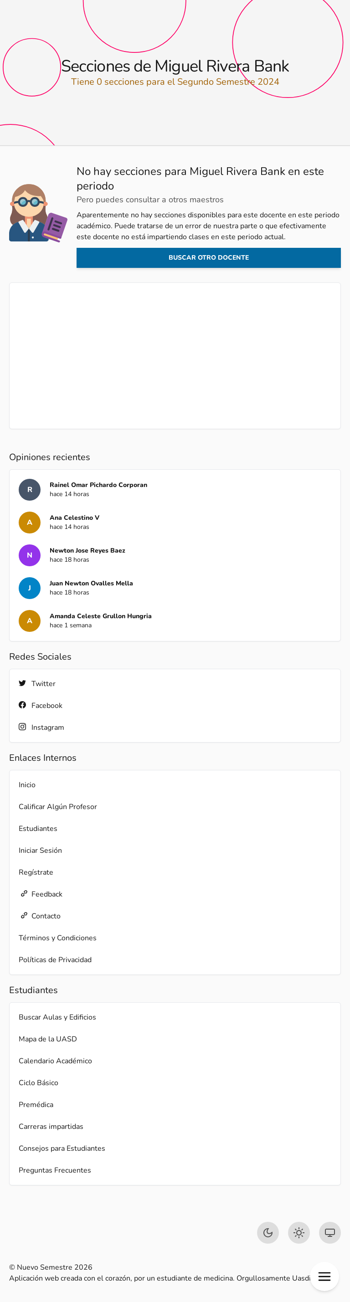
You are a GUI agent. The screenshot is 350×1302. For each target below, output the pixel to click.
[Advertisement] (175, 356)
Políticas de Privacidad (55, 960)
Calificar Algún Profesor (58, 807)
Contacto (40, 916)
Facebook (40, 705)
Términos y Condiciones (58, 938)
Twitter (37, 683)
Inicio (27, 785)
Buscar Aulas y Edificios (57, 1017)
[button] (324, 1276)
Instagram (41, 727)
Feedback (40, 894)
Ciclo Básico (38, 1083)
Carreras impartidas (51, 1127)
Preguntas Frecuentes (55, 1170)
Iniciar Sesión (40, 851)
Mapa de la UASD (48, 1039)
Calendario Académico (55, 1061)
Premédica (36, 1105)
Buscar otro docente (209, 257)
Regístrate (36, 872)
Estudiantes (38, 829)
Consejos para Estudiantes (62, 1148)
